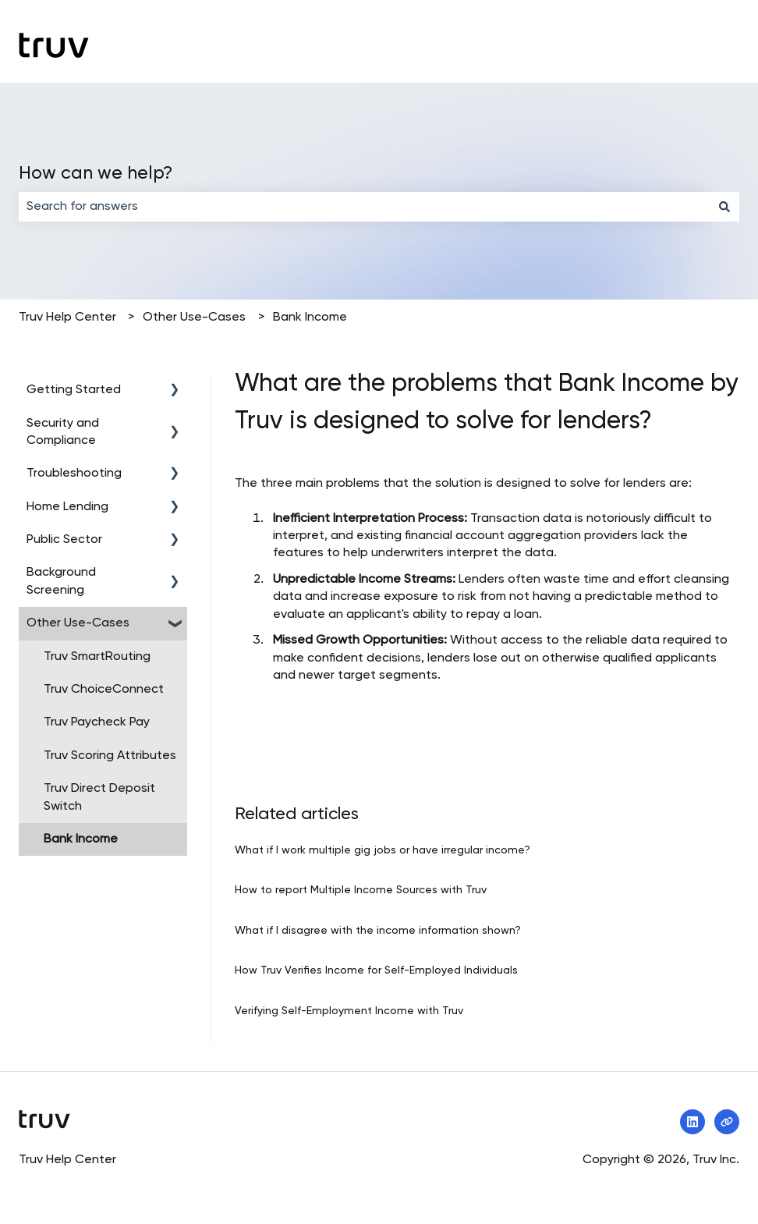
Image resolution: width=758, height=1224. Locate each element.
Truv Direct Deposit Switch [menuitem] (99, 797)
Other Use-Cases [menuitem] (78, 623)
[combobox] (364, 207)
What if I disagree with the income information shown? (378, 930)
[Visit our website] (726, 1121)
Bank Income (310, 317)
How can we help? (95, 174)
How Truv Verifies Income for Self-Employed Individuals (376, 970)
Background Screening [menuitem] (61, 581)
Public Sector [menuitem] (64, 540)
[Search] (724, 207)
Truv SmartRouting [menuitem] (97, 657)
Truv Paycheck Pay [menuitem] (97, 722)
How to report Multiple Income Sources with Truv (361, 890)
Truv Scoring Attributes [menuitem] (110, 756)
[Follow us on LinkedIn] (692, 1121)
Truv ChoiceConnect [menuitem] (104, 689)
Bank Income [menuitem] (81, 839)
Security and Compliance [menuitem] (63, 432)
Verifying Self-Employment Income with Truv (349, 1011)
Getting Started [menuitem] (74, 390)
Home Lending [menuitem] (67, 507)
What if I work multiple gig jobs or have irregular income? (382, 850)
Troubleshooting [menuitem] (74, 473)
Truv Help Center (67, 317)
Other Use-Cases (194, 317)
